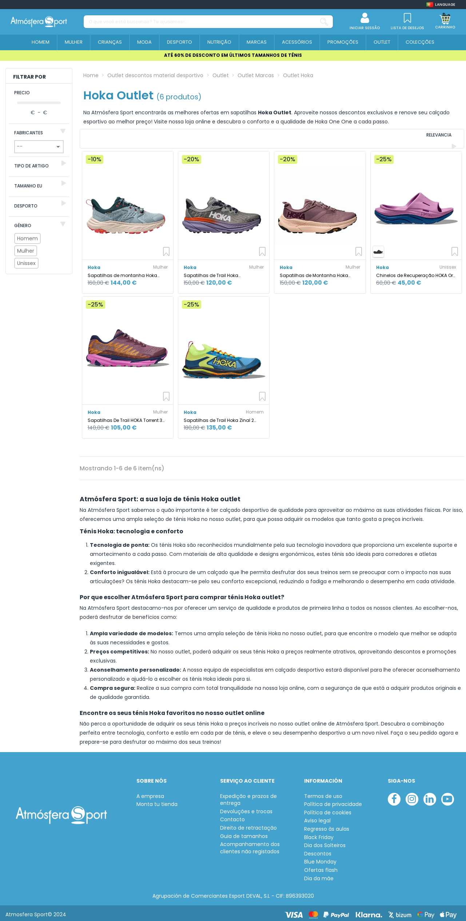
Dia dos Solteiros (325, 842)
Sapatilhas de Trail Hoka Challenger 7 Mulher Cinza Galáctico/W (213, 272)
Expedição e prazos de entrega (248, 797)
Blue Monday (320, 858)
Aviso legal (317, 817)
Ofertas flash (321, 866)
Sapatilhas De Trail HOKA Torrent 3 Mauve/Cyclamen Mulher (125, 417)
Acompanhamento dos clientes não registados (250, 845)
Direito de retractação (248, 824)
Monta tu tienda (157, 801)
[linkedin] (429, 796)
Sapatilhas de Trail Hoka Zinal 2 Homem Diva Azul (219, 417)
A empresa (150, 793)
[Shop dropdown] (440, 4)
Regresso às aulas (326, 825)
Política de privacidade (333, 801)
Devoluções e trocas (246, 808)
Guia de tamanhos (244, 833)
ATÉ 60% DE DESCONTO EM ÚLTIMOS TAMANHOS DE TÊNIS (233, 55)
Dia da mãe (319, 875)
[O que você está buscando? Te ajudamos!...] (324, 21)
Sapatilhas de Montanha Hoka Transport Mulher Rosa (314, 272)
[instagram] (412, 796)
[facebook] (394, 796)
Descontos (317, 850)
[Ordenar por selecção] (415, 137)
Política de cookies (327, 809)
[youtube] (447, 796)
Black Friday (319, 834)
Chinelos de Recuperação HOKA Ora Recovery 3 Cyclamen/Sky (416, 272)
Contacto (232, 816)
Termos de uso (323, 793)
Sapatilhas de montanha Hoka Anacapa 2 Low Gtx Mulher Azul (122, 272)
